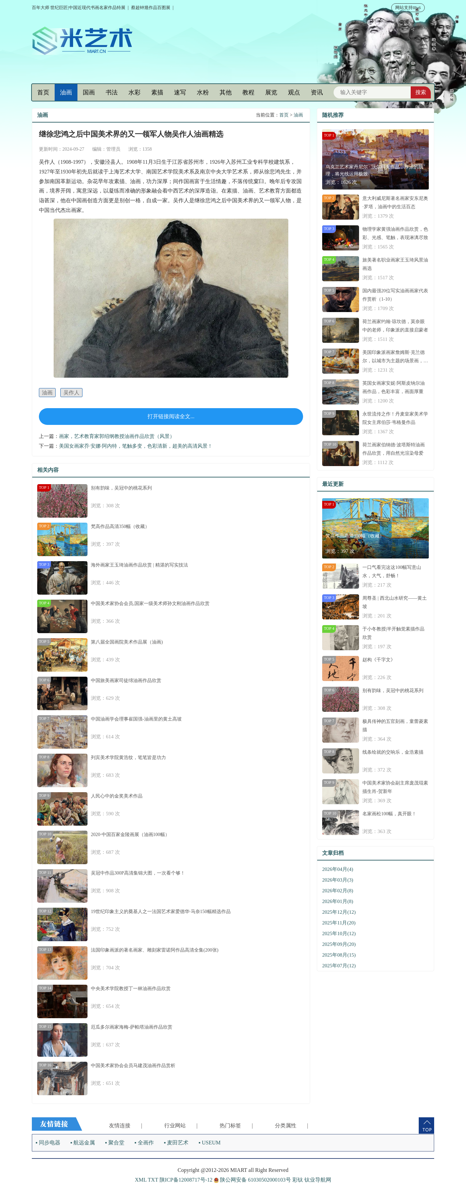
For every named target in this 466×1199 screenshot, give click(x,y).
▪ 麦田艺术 (176, 1142)
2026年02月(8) (337, 890)
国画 (89, 92)
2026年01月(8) (337, 901)
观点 (294, 92)
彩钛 (297, 1180)
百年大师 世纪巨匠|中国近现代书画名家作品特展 (78, 7)
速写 (180, 92)
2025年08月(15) (339, 955)
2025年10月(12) (339, 933)
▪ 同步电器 (48, 1142)
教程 (248, 92)
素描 (157, 92)
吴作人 (71, 392)
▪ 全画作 (144, 1142)
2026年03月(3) (337, 880)
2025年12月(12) (339, 912)
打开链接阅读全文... (171, 416)
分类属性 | (291, 1125)
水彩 (134, 92)
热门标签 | (236, 1125)
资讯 (317, 92)
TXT (153, 1180)
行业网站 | (180, 1125)
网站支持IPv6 (408, 7)
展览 (271, 92)
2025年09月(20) (339, 944)
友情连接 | (125, 1125)
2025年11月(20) (338, 922)
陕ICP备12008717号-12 (186, 1180)
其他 (226, 92)
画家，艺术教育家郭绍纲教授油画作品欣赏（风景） (117, 436)
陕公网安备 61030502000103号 (253, 1180)
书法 (112, 92)
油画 (66, 92)
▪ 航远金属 (82, 1142)
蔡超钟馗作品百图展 (150, 7)
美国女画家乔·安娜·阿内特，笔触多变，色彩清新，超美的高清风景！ (136, 446)
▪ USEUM (209, 1142)
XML (141, 1180)
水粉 (203, 92)
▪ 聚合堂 (114, 1142)
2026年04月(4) (337, 869)
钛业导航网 (317, 1180)
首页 (43, 92)
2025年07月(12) (339, 965)
